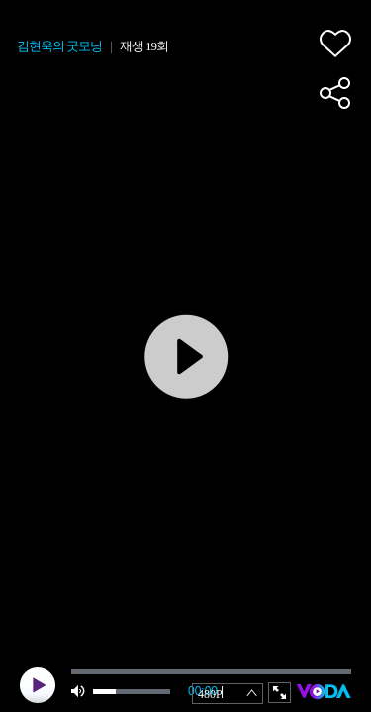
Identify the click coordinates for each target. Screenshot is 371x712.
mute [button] (79, 691)
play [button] (37, 685)
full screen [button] (279, 692)
